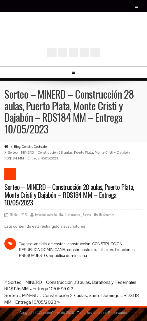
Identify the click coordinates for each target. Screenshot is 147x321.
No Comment (107, 214)
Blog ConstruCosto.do (30, 146)
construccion (78, 243)
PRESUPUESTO (33, 255)
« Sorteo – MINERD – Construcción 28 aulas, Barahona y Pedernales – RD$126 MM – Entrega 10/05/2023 (72, 285)
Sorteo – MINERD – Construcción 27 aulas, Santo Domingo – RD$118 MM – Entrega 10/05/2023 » (71, 298)
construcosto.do (81, 249)
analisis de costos (50, 243)
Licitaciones (72, 214)
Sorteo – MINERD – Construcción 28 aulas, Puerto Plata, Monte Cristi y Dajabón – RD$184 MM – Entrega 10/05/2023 (69, 194)
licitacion (105, 249)
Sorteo (87, 214)
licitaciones (125, 249)
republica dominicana (68, 255)
